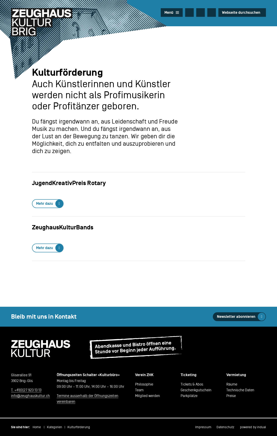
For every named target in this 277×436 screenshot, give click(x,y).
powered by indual (253, 427)
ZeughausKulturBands (62, 227)
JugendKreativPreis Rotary (69, 183)
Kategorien (54, 427)
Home (37, 427)
